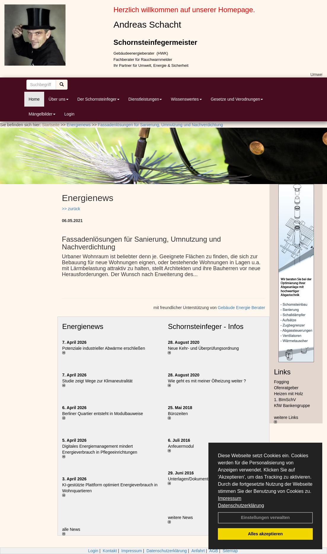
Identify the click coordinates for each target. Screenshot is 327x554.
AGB (213, 550)
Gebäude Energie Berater (241, 307)
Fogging (281, 381)
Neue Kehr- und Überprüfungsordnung (203, 348)
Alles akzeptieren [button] (265, 533)
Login (69, 114)
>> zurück (71, 208)
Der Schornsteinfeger (98, 99)
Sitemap (230, 550)
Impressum (229, 498)
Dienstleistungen (145, 99)
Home (34, 99)
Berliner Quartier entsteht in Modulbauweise (102, 413)
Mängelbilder (42, 114)
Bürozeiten (178, 413)
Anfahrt (198, 550)
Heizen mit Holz (288, 393)
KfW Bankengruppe (292, 405)
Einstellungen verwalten (265, 517)
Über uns (58, 99)
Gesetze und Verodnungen (237, 99)
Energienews (82, 326)
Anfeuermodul (181, 446)
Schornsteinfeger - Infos (205, 326)
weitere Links (286, 419)
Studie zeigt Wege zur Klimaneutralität (97, 381)
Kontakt (110, 550)
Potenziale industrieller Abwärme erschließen (103, 348)
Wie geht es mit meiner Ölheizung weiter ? (207, 381)
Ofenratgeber (286, 387)
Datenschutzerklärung (241, 505)
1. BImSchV (285, 399)
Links (282, 372)
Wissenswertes (186, 99)
